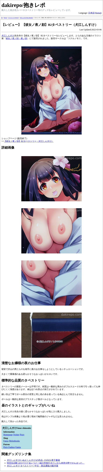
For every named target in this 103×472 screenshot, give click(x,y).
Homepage (8, 435)
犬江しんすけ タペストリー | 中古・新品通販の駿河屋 (32, 466)
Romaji (98, 13)
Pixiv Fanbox (9, 447)
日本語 (91, 13)
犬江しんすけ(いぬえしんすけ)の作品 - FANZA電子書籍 (33, 460)
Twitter (16, 435)
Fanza (5, 441)
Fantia (18, 447)
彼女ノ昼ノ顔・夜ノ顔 (16, 38)
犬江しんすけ (7, 35)
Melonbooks (14, 441)
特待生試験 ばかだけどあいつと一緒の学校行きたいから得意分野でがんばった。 (46, 463)
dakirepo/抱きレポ (23, 5)
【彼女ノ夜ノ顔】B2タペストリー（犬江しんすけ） (29, 141)
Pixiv (22, 435)
